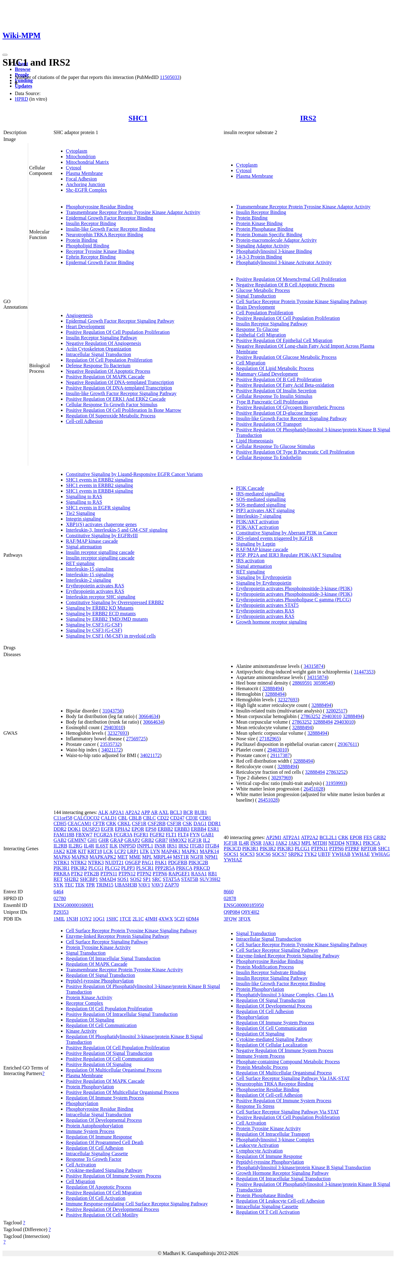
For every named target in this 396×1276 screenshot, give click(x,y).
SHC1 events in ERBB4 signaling (99, 491)
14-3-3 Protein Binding (259, 256)
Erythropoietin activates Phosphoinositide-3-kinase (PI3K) (294, 588)
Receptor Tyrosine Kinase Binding (100, 251)
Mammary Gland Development (267, 374)
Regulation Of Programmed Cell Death (105, 1142)
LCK (108, 851)
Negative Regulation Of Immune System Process (284, 1050)
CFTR (99, 823)
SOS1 (123, 879)
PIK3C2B (198, 862)
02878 (230, 898)
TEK (80, 884)
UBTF (324, 854)
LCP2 (120, 851)
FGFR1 (141, 834)
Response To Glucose (257, 329)
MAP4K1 (170, 851)
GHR (103, 840)
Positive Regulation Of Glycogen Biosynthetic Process (290, 407)
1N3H (72, 918)
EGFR (107, 829)
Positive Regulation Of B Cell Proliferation (279, 379)
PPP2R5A (165, 868)
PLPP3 (128, 868)
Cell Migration (250, 362)
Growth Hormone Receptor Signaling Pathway (282, 1173)
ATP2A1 (291, 837)
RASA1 (199, 873)
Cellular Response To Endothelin (268, 457)
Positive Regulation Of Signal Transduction (109, 1053)
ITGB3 (197, 845)
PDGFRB (177, 862)
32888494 (272, 688)
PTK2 (77, 873)
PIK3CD (232, 848)
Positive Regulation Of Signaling (98, 1064)
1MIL (59, 918)
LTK (144, 851)
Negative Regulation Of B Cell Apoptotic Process (285, 284)
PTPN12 (127, 873)
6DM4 (192, 918)
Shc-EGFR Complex (86, 190)
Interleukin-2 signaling (88, 580)
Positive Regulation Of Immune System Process (113, 1175)
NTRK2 (79, 862)
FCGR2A (103, 834)
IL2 (206, 840)
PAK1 (161, 862)
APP (145, 812)
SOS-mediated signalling (261, 499)
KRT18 (94, 851)
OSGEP (132, 862)
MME (135, 857)
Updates (23, 86)
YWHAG (380, 854)
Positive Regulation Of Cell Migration (104, 1192)
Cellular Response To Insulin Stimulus (274, 396)
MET (123, 857)
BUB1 (200, 812)
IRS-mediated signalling (260, 493)
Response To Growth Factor (93, 1159)
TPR (90, 884)
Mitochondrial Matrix (87, 162)
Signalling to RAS (84, 496)
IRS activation (250, 560)
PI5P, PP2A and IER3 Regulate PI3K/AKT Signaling (288, 555)
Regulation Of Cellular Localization (272, 1044)
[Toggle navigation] (4, 55)
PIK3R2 (79, 868)
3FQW (230, 918)
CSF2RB (157, 823)
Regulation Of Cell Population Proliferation (109, 360)
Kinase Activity (81, 1031)
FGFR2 (157, 834)
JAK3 (294, 843)
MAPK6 (62, 857)
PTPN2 (144, 873)
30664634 (148, 716)
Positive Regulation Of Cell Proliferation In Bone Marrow (123, 410)
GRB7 (161, 840)
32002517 (336, 710)
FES (368, 837)
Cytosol (73, 167)
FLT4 (183, 834)
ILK (114, 845)
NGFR (197, 857)
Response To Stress (255, 1106)
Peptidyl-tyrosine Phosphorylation (100, 980)
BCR (188, 812)
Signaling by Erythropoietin (263, 577)
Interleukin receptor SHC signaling (100, 596)
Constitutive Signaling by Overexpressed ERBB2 (115, 602)
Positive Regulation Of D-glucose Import (277, 413)
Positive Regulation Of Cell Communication (110, 1058)
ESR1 (213, 829)
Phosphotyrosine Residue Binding (99, 206)
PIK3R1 (62, 868)
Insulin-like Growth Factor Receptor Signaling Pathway (121, 393)
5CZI (179, 918)
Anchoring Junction (85, 184)
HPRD (21, 99)
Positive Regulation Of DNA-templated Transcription (119, 387)
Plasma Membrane (84, 173)
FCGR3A (123, 834)
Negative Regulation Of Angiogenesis (103, 343)
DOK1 (74, 829)
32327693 (117, 733)
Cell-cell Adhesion (84, 421)
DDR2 (60, 829)
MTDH (319, 843)
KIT (82, 851)
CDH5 (60, 823)
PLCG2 (112, 868)
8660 (229, 891)
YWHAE (360, 854)
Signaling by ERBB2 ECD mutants (101, 613)
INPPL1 (145, 845)
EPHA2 (122, 829)
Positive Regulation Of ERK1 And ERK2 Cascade (116, 399)
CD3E (192, 818)
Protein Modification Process (265, 966)
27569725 (136, 738)
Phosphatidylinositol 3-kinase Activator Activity (284, 262)
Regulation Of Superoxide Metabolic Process (111, 415)
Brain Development (255, 307)
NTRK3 (96, 862)
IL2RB (60, 845)
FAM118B (64, 834)
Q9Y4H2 (250, 912)
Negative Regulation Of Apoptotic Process (108, 371)
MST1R (181, 857)
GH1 (92, 840)
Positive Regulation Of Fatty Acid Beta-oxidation (285, 385)
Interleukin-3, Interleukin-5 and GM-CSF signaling (116, 530)
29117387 (280, 755)
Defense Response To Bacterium (98, 365)
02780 (60, 898)
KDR (71, 851)
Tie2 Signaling (80, 513)
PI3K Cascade (250, 488)
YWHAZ (233, 859)
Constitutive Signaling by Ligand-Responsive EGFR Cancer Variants (134, 474)
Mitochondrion (81, 156)
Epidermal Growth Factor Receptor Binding (109, 217)
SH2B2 (71, 879)
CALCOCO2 (87, 818)
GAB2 (60, 840)
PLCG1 (96, 868)
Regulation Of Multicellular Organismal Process (114, 1070)
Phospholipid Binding (87, 245)
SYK (58, 884)
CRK (111, 823)
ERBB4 (198, 829)
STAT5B (189, 879)
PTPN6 (160, 873)
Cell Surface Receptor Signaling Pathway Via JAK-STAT (293, 1078)
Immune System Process (90, 1131)
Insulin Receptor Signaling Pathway (101, 337)
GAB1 (207, 834)
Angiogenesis (79, 315)
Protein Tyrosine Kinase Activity (98, 947)
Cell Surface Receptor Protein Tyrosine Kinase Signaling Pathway (301, 301)
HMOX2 (178, 840)
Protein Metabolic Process (262, 1067)
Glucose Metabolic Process (263, 290)
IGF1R (194, 840)
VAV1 (144, 884)
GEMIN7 (77, 840)
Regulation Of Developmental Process (104, 1120)
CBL (123, 818)
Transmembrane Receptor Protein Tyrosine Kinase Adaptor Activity (133, 212)
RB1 (212, 873)
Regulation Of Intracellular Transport (273, 1134)
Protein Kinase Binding (259, 223)
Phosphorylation (82, 1103)
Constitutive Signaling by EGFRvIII (102, 535)
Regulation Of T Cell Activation (268, 1212)
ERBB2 (165, 829)
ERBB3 (182, 829)
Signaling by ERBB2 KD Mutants (100, 608)
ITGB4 (212, 845)
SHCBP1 (89, 879)
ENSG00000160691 (74, 905)
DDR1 (214, 823)
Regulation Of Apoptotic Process (98, 1187)
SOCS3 (247, 854)
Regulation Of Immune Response (99, 1136)
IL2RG (75, 845)
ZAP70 (172, 884)
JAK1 (268, 843)
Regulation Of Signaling (90, 1019)
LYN (155, 851)
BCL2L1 (328, 837)
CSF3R (174, 823)
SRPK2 (295, 854)
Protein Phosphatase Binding (264, 229)
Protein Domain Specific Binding (269, 234)
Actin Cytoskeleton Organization (98, 348)
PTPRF (352, 848)
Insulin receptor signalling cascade (100, 552)
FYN (195, 834)
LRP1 (133, 851)
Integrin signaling (83, 518)
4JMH (151, 918)
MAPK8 (79, 857)
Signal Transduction (256, 295)
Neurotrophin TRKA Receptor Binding (104, 234)
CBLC (149, 818)
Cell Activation (81, 1164)
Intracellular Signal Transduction (98, 354)
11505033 (169, 77)
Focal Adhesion (81, 178)
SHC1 (137, 118)
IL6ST (101, 845)
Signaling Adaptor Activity (262, 245)
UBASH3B (125, 884)
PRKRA (62, 873)
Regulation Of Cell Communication (101, 1025)
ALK (103, 812)
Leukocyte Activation (257, 1145)
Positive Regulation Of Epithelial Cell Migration (284, 340)
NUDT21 (114, 862)
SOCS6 (263, 854)
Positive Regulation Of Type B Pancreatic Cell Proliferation (295, 452)
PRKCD (202, 868)
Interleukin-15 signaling (90, 569)
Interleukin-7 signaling (258, 516)
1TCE (125, 918)
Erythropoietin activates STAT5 (267, 605)
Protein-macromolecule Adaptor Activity (276, 240)
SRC (156, 879)
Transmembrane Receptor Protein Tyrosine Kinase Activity (124, 969)
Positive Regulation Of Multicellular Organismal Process (122, 1092)
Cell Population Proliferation (264, 312)
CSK (187, 823)
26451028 (313, 788)
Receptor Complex (84, 1003)
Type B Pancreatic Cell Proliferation (272, 401)
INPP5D (127, 845)
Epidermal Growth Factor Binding (100, 262)
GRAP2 (132, 840)
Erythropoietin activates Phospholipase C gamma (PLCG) (293, 599)
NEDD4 (336, 843)
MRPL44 (162, 857)
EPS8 (151, 829)
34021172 (111, 749)
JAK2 (59, 851)
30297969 (281, 777)
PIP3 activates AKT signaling (265, 510)
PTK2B (91, 873)
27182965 (269, 738)
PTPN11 (109, 873)
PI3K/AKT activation (257, 521)
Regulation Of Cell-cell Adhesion (269, 1095)
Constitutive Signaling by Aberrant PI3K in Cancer (286, 532)
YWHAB (341, 854)
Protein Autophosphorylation (94, 1125)
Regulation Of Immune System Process (105, 1097)
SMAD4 (107, 879)
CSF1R (139, 823)
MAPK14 (209, 851)
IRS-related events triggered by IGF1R (274, 538)
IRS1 (172, 845)
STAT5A (171, 879)
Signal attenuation (84, 546)
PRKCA (184, 868)
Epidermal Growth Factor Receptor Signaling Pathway (120, 321)
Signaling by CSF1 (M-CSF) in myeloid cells (111, 635)
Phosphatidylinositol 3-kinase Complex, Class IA (285, 994)
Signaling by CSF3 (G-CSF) (94, 624)
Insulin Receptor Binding (91, 223)
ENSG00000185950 (244, 905)
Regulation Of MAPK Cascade (96, 964)
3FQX (244, 918)
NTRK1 (62, 862)
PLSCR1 (145, 868)
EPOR (137, 829)
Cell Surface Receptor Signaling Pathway (107, 941)
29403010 (113, 727)
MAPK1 (190, 851)
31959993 (336, 783)
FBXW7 (83, 834)
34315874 (314, 666)
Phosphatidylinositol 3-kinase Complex (275, 1139)
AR (154, 812)
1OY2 (86, 918)
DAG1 (200, 823)
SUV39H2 (210, 879)
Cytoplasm (76, 151)
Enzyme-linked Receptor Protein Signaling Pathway (117, 936)
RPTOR (369, 848)
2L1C (138, 918)
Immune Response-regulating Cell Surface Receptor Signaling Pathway (137, 1203)
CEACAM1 (79, 823)
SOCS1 (231, 854)
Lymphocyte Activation (259, 1150)
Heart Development (85, 326)
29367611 (347, 744)
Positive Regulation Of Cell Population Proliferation (118, 332)
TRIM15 (104, 884)
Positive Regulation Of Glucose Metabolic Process (286, 357)
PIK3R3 (285, 848)
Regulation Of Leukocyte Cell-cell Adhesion (280, 1201)
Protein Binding (81, 240)
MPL (147, 857)
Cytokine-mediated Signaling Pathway (104, 1170)
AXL (164, 812)
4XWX (166, 918)
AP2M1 (274, 837)
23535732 (110, 744)
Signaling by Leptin (255, 544)
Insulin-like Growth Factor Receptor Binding (110, 229)
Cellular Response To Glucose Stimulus (275, 446)
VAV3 (157, 884)
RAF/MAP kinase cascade (92, 541)
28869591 (302, 683)
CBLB (135, 818)
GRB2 (147, 840)
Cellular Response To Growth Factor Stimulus (111, 404)
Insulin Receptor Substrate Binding (271, 972)
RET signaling (80, 563)
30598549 (323, 683)
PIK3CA (371, 843)
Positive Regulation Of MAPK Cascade (105, 376)
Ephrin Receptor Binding (91, 256)
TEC (69, 884)
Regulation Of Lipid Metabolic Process (275, 368)
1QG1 (99, 918)
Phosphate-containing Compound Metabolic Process (288, 1061)
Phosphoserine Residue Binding (267, 1089)
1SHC (112, 918)
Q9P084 (232, 912)
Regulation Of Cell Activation (95, 1198)
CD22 (163, 818)
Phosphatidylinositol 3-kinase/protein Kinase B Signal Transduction (303, 1167)
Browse (22, 69)
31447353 (364, 671)
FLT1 (171, 834)
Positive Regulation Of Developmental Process (112, 1209)
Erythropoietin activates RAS (95, 585)
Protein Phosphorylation (90, 1086)
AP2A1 (116, 812)
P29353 (61, 912)
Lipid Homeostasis (254, 440)
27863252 (311, 716)
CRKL (124, 823)
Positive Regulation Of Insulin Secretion (276, 390)
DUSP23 (91, 829)
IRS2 (308, 118)
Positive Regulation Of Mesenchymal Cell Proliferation (291, 279)
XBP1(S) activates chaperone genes (101, 524)
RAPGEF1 (179, 873)
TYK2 (310, 854)
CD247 (177, 818)
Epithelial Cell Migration (261, 335)
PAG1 (148, 862)
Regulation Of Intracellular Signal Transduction (113, 958)
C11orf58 (63, 818)
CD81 (205, 818)
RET (58, 879)
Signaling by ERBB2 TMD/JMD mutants (107, 619)
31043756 (112, 710)
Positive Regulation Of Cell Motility (102, 1214)
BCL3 (176, 812)
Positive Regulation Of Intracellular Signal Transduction (122, 1014)
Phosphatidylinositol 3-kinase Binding (274, 251)
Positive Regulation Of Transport (269, 424)
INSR (160, 845)
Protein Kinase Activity (89, 997)
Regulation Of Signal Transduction (100, 975)
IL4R (89, 845)
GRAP (116, 840)
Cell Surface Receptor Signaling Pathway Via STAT (287, 1111)
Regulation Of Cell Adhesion (94, 1148)
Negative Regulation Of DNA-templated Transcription (120, 382)
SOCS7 (279, 854)
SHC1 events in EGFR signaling (98, 507)
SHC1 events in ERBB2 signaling (99, 479)
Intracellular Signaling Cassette (97, 1153)
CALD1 (109, 818)
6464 (58, 891)
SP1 (147, 879)
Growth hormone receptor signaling (271, 622)
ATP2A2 (309, 837)
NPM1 (211, 857)
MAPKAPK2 (102, 857)
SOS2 (135, 879)
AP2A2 (132, 812)
